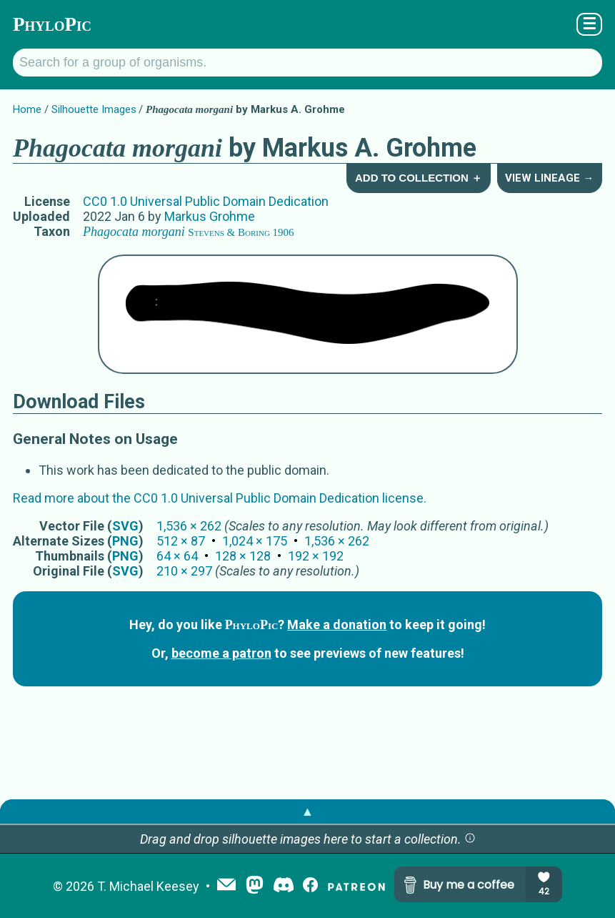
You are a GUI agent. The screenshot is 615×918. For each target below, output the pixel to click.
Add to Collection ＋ (418, 178)
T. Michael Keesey (148, 886)
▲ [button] (307, 811)
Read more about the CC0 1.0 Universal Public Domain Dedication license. (219, 497)
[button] (470, 839)
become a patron (221, 653)
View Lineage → (549, 178)
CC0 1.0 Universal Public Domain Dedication (206, 201)
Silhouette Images (93, 109)
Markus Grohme (209, 216)
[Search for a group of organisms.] (307, 62)
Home (27, 109)
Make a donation (336, 624)
